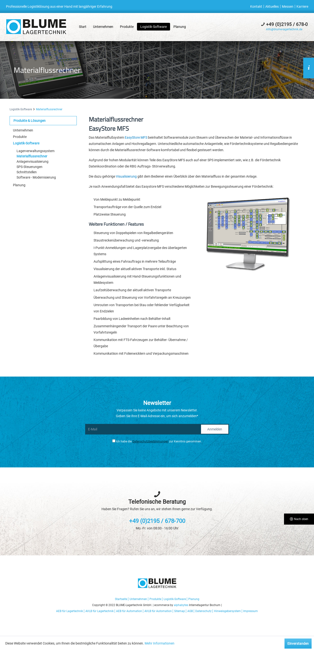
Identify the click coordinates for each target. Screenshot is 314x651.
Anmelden (214, 429)
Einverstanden (298, 643)
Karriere (302, 6)
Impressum (250, 611)
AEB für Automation (129, 611)
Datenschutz (203, 611)
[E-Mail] (142, 429)
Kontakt (256, 6)
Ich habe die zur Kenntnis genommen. (159, 441)
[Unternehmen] (103, 27)
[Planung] (179, 27)
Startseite (121, 599)
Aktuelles (272, 6)
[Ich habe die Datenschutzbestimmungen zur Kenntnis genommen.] (113, 440)
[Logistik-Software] (153, 27)
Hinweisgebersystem (227, 611)
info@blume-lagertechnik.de (284, 29)
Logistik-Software (26, 143)
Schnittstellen (27, 172)
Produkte (20, 137)
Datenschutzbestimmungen (150, 441)
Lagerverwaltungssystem (35, 151)
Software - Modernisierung (36, 177)
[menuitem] (257, 6)
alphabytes (181, 605)
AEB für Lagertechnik (69, 611)
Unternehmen (23, 130)
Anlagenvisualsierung (32, 161)
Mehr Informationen (159, 643)
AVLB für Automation (158, 611)
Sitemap (179, 611)
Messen (287, 6)
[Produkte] (127, 27)
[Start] (83, 27)
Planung (19, 185)
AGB (190, 611)
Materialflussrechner (32, 156)
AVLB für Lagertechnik (99, 611)
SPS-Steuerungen (29, 167)
